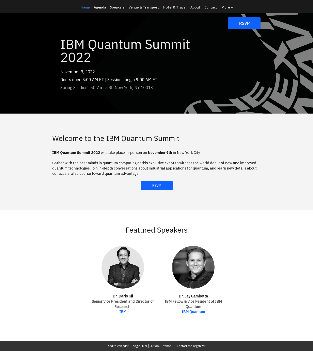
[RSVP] (244, 23)
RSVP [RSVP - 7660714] (156, 185)
